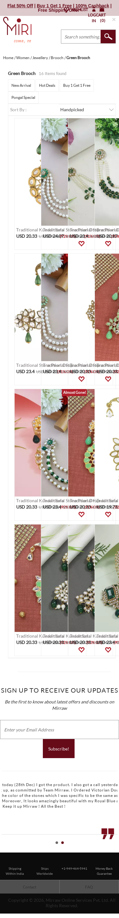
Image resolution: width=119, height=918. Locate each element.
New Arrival (21, 85)
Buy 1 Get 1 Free (76, 85)
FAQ (89, 887)
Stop (116, 850)
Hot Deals (47, 85)
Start (111, 850)
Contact (29, 887)
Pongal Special (23, 97)
